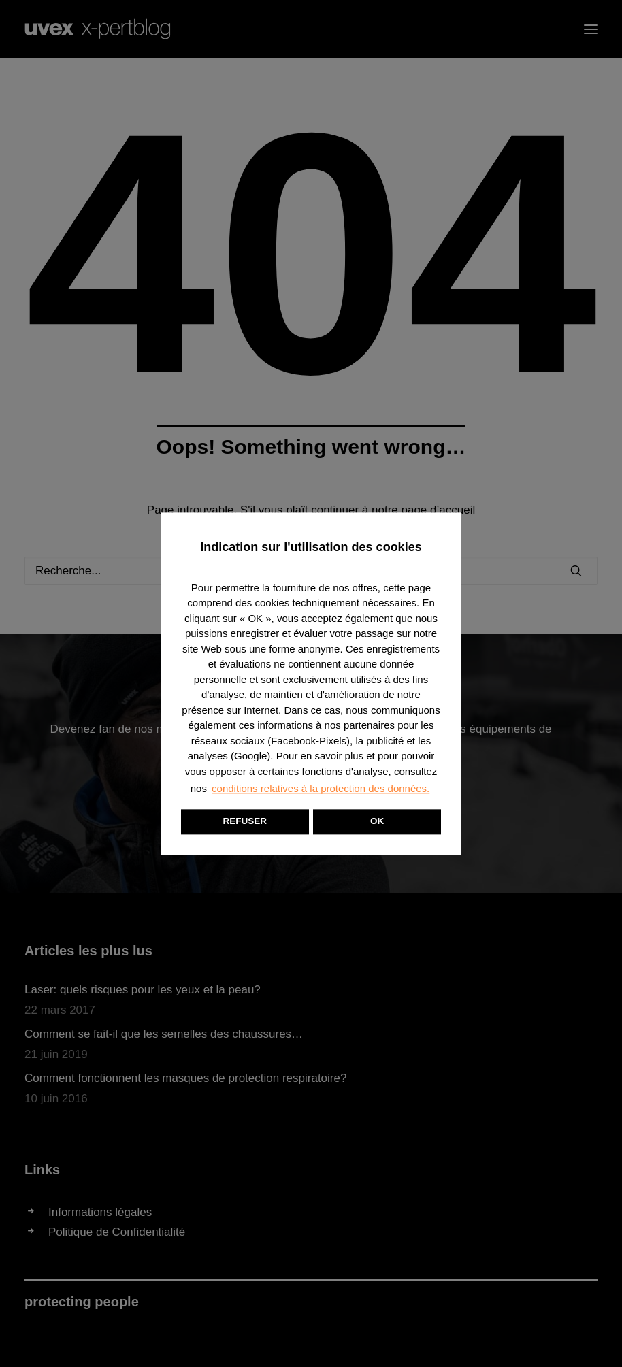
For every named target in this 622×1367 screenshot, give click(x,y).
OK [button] (377, 821)
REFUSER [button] (245, 821)
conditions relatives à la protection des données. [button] (320, 788)
